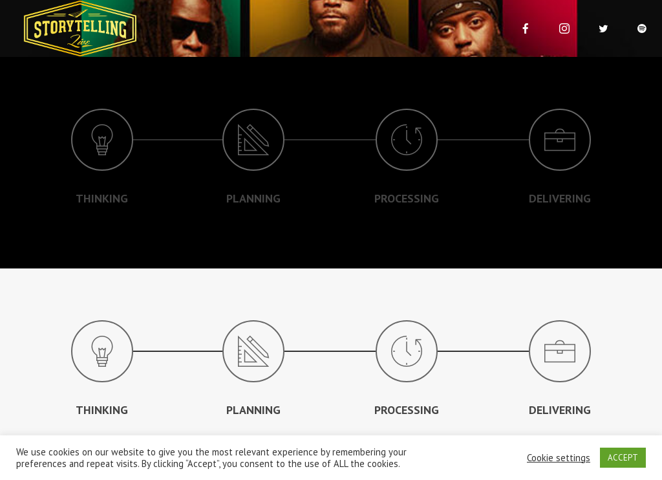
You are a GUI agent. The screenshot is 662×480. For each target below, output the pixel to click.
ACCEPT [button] (623, 457)
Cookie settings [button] (558, 458)
